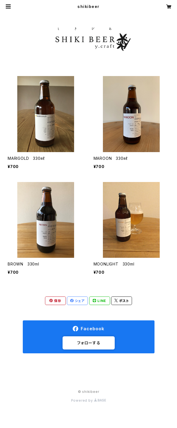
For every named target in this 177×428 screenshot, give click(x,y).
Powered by (88, 400)
